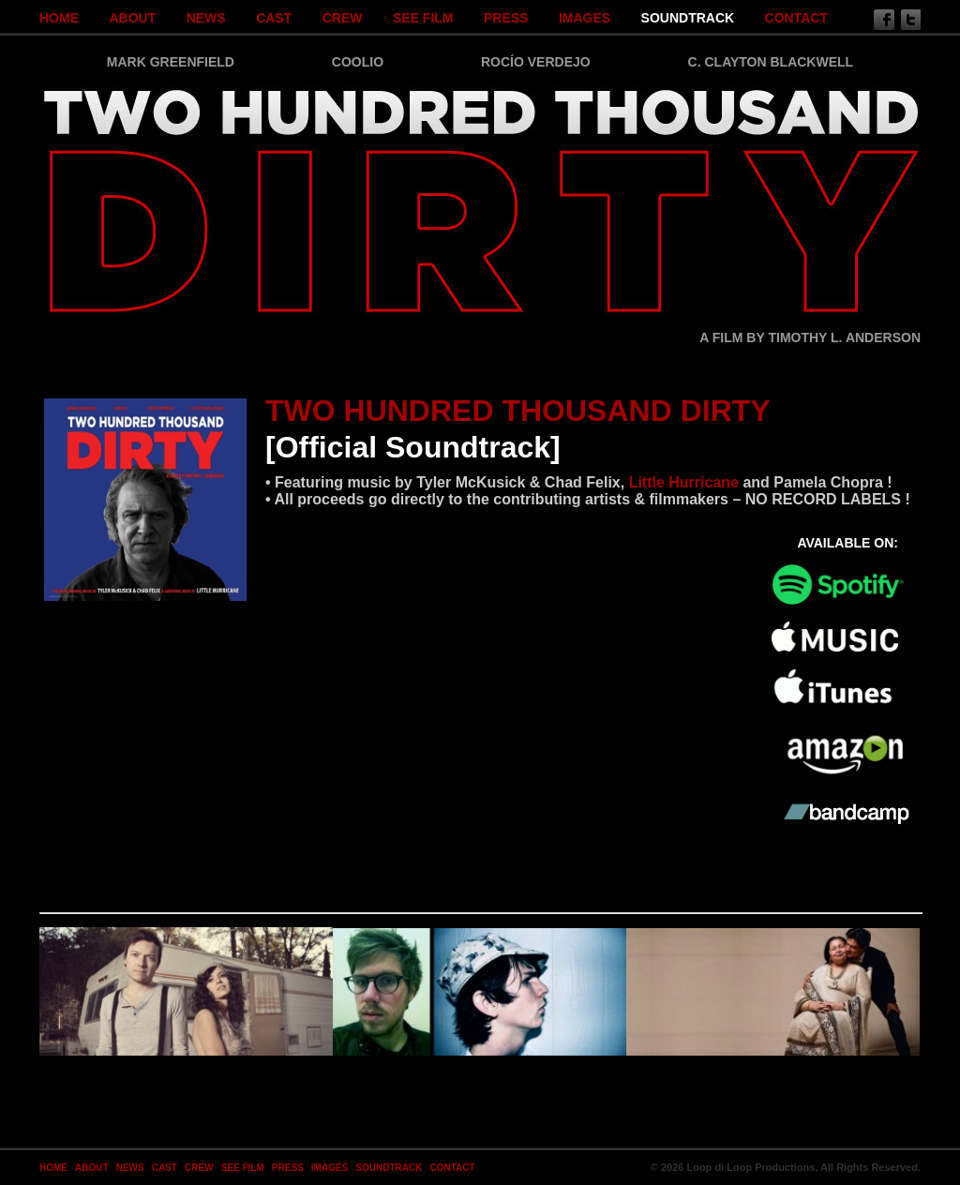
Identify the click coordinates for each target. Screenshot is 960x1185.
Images (584, 17)
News (206, 17)
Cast (274, 17)
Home (59, 17)
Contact (796, 17)
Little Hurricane (684, 482)
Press (506, 17)
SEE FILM (423, 17)
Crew (342, 17)
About (132, 17)
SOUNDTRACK (688, 17)
